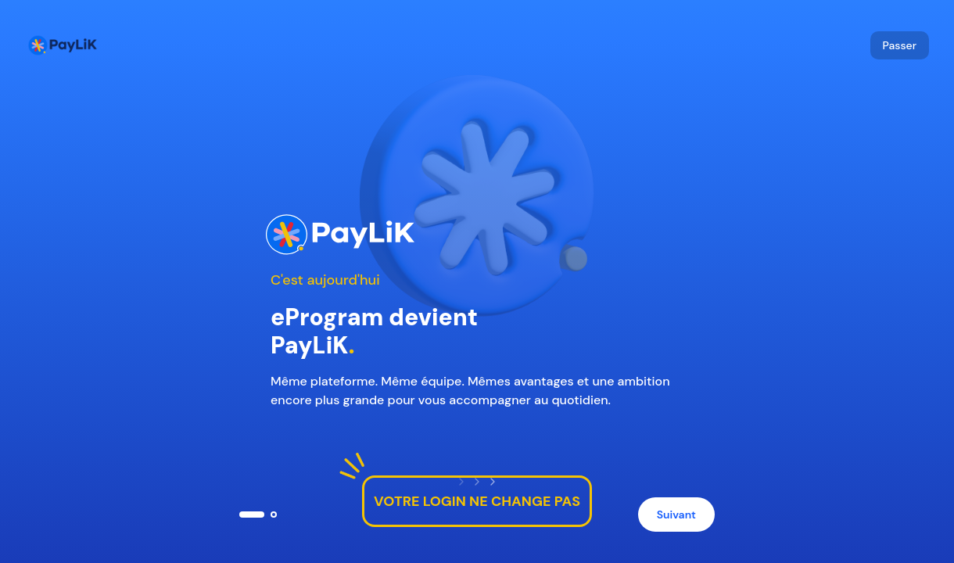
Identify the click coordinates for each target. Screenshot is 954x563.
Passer (899, 45)
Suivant (676, 514)
